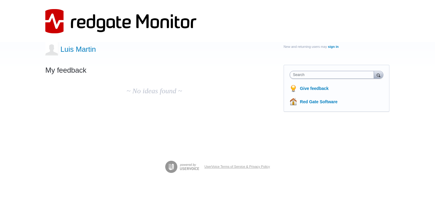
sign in (333, 46)
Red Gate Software (318, 101)
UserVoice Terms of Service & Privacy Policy (237, 166)
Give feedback (314, 88)
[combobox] (333, 75)
